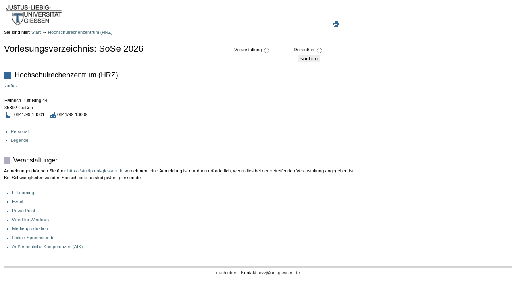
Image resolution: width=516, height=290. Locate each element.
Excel (17, 201)
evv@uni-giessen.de (279, 272)
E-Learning (23, 192)
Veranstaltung (248, 49)
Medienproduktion (30, 228)
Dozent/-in (304, 49)
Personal (20, 131)
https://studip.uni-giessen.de (95, 170)
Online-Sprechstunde (33, 237)
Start (36, 32)
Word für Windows (30, 219)
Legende (20, 140)
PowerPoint (23, 210)
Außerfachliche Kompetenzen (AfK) (47, 246)
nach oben (226, 272)
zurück (11, 85)
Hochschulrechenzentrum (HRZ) (80, 32)
